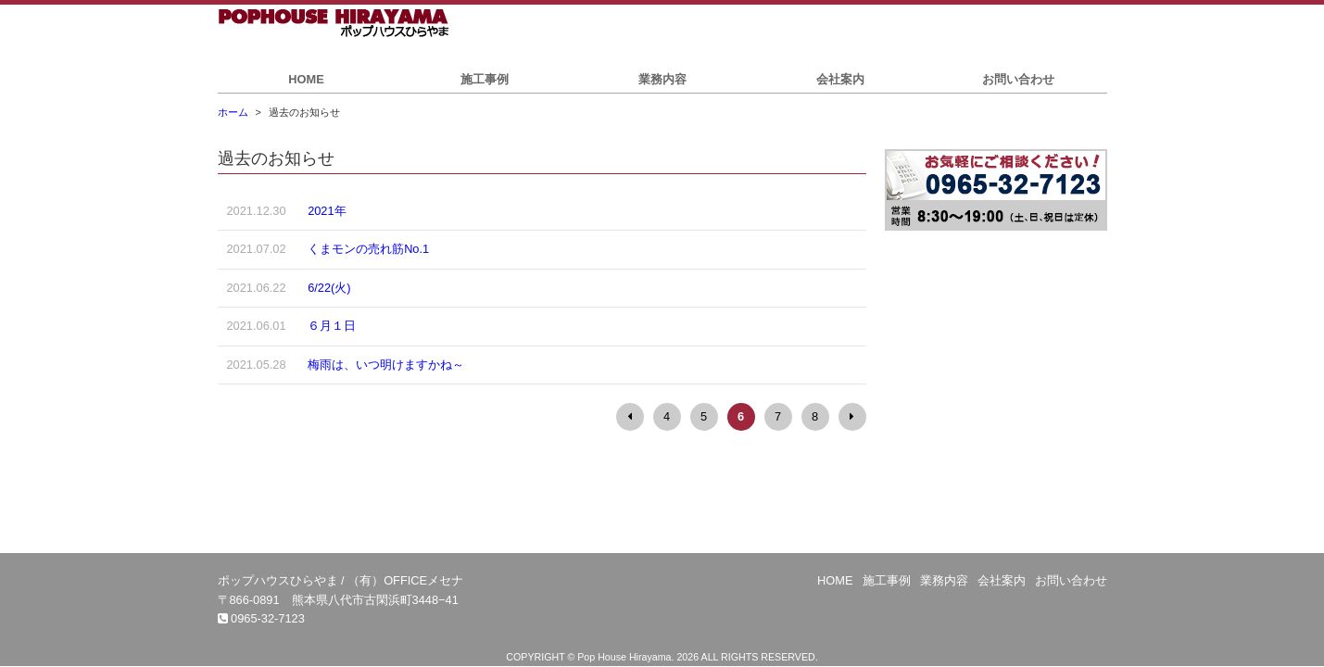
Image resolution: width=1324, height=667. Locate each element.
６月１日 (332, 326)
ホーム (233, 112)
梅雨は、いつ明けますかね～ (386, 364)
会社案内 (840, 79)
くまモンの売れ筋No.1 (368, 249)
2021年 (327, 211)
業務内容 (662, 79)
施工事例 (484, 79)
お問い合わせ (1018, 79)
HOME (305, 79)
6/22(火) (329, 288)
